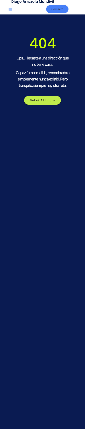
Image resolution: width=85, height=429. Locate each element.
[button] (10, 9)
